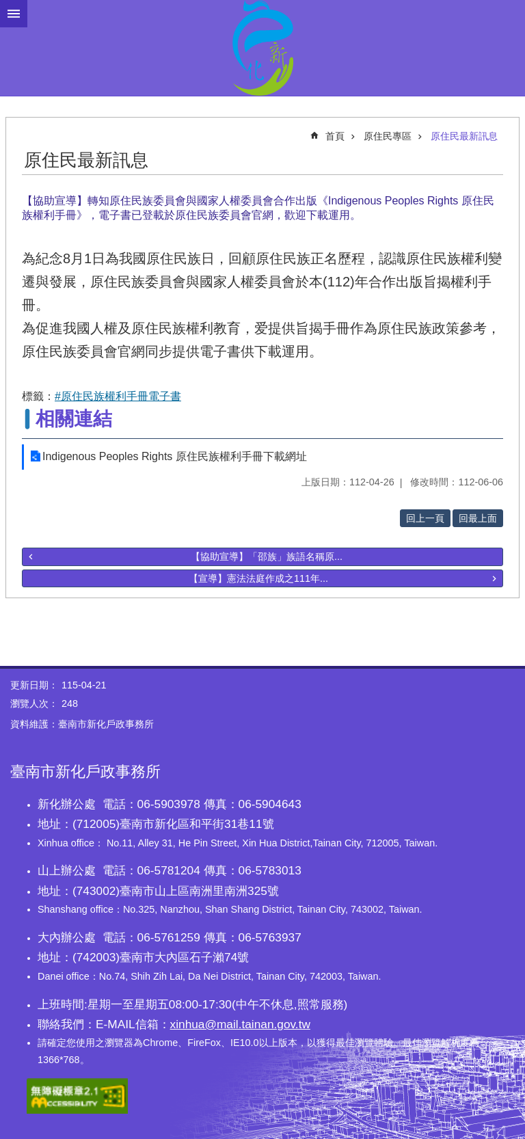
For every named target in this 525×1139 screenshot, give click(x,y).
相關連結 (74, 418)
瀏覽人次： (34, 703)
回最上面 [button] (478, 518)
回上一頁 (425, 518)
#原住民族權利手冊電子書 (118, 396)
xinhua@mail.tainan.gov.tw (240, 1024)
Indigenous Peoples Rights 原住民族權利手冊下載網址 (174, 456)
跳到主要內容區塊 (7, 7)
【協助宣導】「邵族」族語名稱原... (266, 556)
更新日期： (34, 685)
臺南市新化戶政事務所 (262, 48)
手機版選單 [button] (13, 13)
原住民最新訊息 (464, 136)
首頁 (335, 136)
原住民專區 (388, 136)
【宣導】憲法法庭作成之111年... (258, 578)
